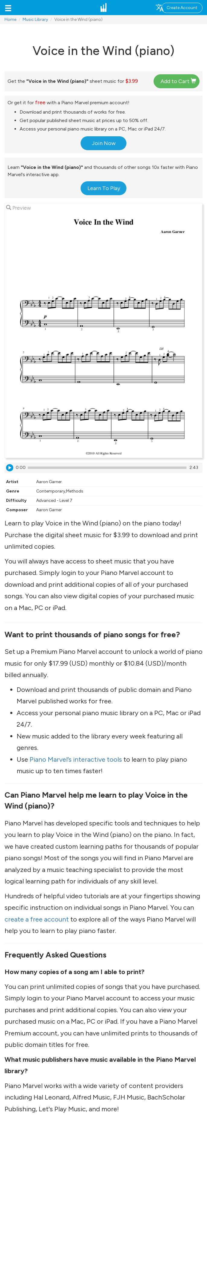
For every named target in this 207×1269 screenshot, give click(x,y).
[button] (8, 7)
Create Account (182, 7)
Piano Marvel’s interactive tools (76, 759)
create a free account (37, 919)
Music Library (35, 19)
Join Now (104, 143)
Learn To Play (104, 188)
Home (10, 19)
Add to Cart (178, 81)
